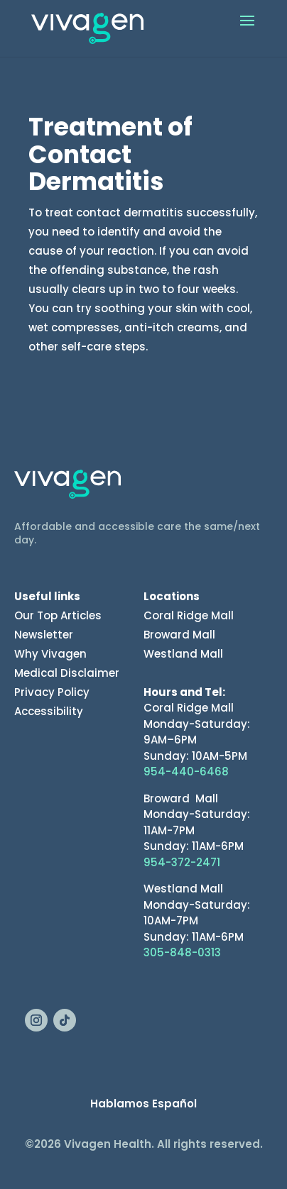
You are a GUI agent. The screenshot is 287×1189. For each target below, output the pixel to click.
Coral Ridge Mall (189, 615)
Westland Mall (183, 653)
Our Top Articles (58, 615)
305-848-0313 (182, 952)
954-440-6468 (186, 771)
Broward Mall (179, 634)
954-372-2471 (182, 862)
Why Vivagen (50, 653)
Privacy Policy (52, 692)
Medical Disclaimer (66, 672)
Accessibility (48, 711)
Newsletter (43, 634)
